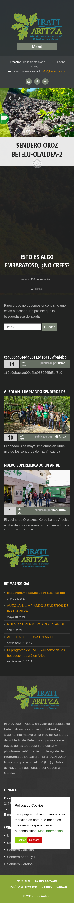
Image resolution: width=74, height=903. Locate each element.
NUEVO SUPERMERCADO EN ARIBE (36, 624)
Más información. (51, 831)
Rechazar (34, 839)
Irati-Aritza (59, 436)
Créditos (47, 887)
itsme (61, 363)
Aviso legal (23, 881)
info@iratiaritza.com (54, 71)
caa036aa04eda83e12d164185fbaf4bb (36, 593)
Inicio (24, 279)
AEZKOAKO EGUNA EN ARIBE (31, 637)
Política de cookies (46, 881)
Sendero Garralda (20, 850)
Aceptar (21, 839)
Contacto (61, 887)
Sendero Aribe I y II (21, 857)
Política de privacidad (23, 887)
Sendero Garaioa (20, 864)
